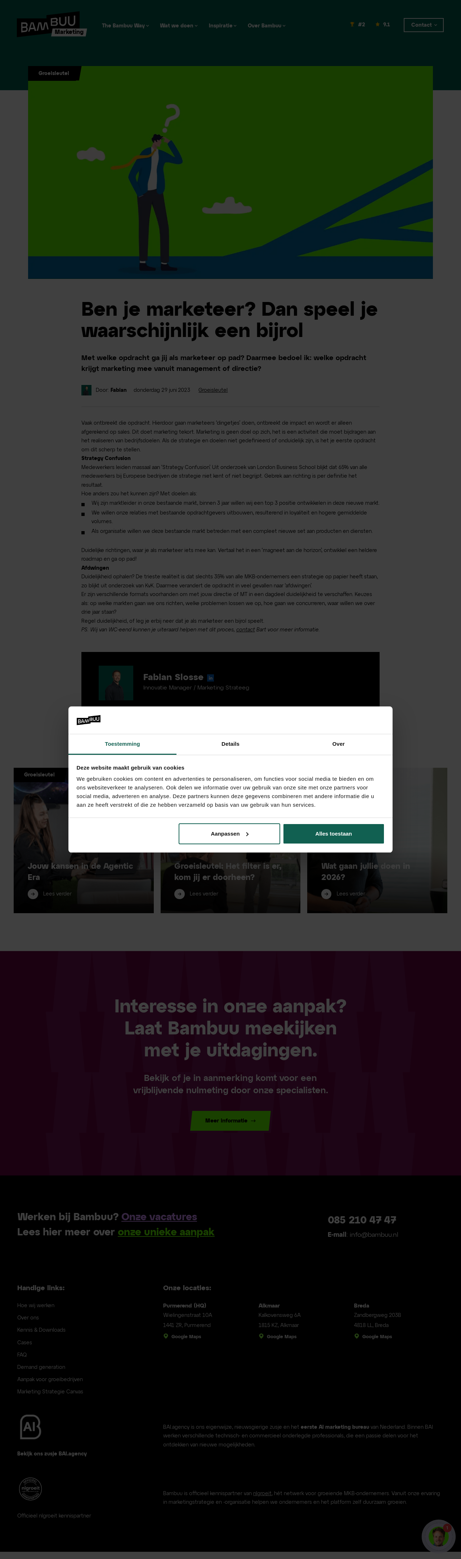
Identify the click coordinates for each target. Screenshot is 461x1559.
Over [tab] (338, 744)
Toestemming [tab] (122, 744)
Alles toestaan (333, 834)
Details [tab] (230, 744)
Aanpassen (230, 834)
